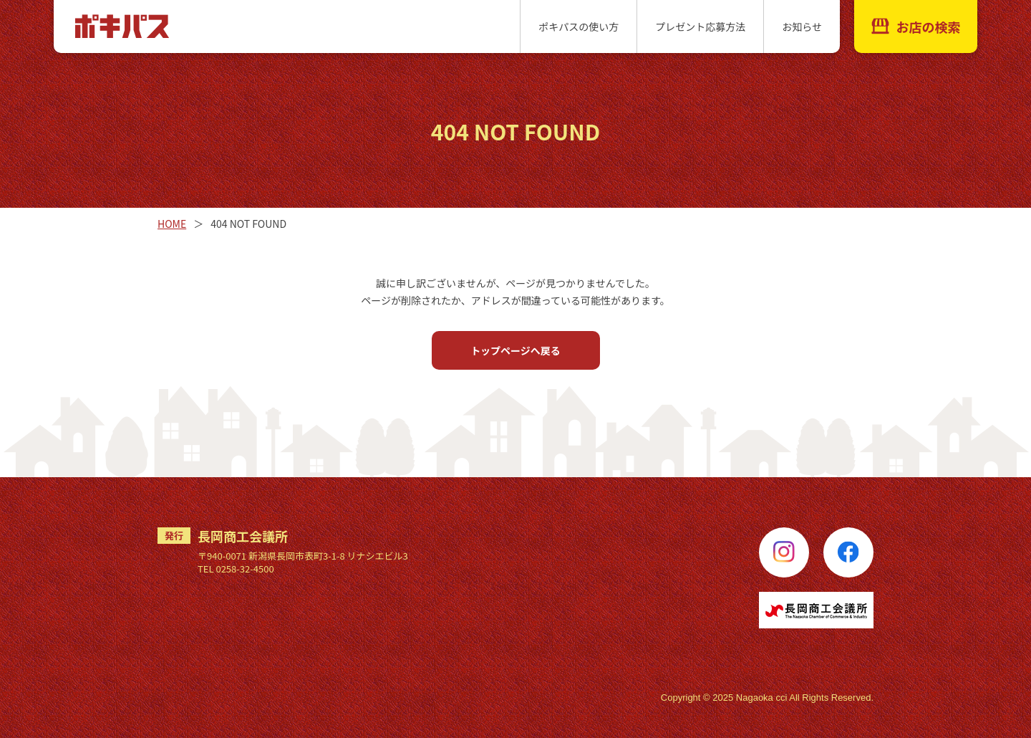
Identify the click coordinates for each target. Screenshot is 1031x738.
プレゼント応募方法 (700, 26)
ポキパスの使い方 (578, 26)
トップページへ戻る (515, 350)
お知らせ (802, 26)
